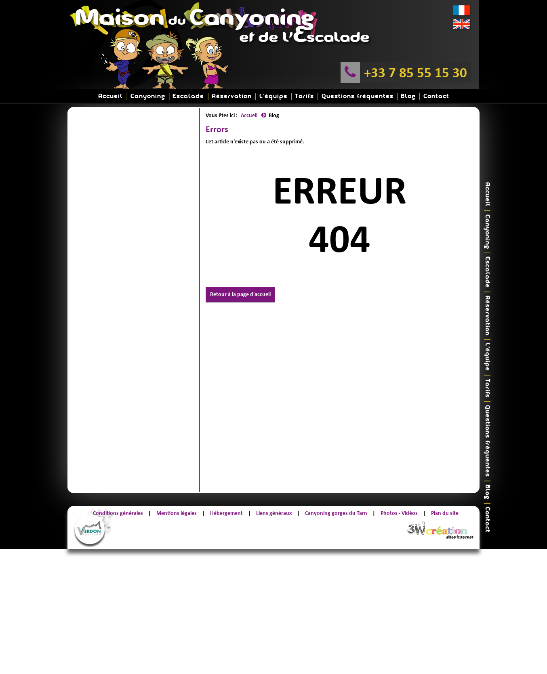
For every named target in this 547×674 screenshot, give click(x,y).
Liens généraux (274, 513)
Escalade (188, 96)
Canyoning (147, 96)
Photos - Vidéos (399, 513)
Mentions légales (176, 513)
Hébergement (226, 513)
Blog (408, 96)
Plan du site (445, 513)
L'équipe (273, 96)
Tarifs (304, 96)
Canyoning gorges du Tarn (336, 513)
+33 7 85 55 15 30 (415, 72)
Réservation (232, 96)
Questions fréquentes (357, 96)
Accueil (110, 96)
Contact (436, 96)
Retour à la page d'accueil (240, 294)
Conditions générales (118, 513)
